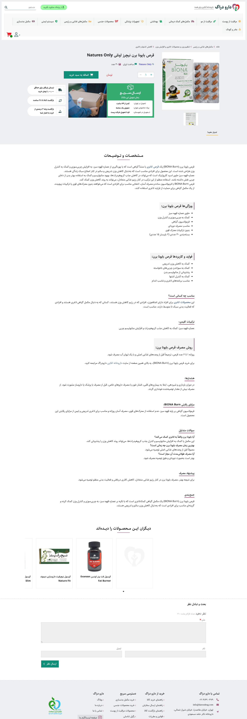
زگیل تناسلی (129, 696)
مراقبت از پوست (232, 17)
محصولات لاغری (183, 285)
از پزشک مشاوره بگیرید (53, 6)
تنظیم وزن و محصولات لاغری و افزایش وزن (172, 29)
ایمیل (119, 630)
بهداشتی (168, 17)
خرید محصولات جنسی (125, 686)
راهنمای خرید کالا (155, 681)
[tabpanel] (202, 545)
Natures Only (145, 46)
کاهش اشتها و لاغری (144, 29)
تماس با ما (98, 691)
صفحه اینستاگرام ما (90, 697)
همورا (195, 715)
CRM (201, 715)
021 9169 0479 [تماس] (206, 681)
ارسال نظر (49, 645)
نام (204, 630)
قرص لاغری (153, 149)
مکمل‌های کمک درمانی (190, 17)
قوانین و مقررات (156, 696)
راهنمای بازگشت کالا (154, 691)
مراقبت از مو (213, 17)
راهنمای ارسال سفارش (153, 686)
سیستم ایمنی (78, 17)
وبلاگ (100, 681)
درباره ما (99, 686)
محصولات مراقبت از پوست (123, 691)
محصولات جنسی (128, 17)
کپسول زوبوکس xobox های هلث (203, 558)
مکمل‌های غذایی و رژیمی (102, 17)
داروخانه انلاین (115, 345)
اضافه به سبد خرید (82, 57)
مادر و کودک (39, 17)
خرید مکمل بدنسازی (126, 681)
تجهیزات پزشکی (150, 17)
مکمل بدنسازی (58, 17)
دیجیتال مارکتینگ (212, 715)
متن (202, 601)
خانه (218, 29)
